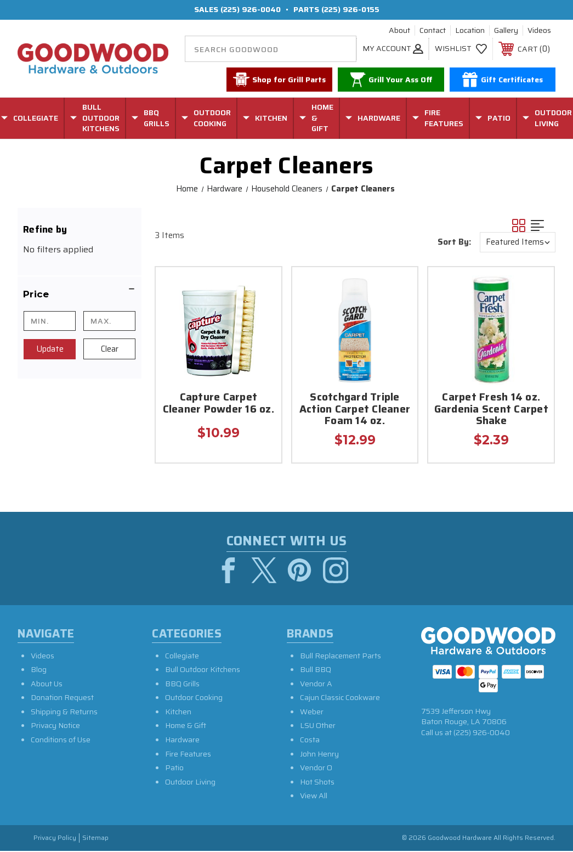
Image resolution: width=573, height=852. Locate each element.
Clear (109, 349)
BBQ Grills (182, 685)
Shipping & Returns (64, 713)
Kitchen (178, 713)
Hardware (182, 741)
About (399, 30)
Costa (310, 741)
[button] (79, 294)
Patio (174, 769)
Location (470, 30)
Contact (432, 30)
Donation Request (62, 699)
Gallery (506, 30)
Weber (312, 713)
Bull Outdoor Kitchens (202, 671)
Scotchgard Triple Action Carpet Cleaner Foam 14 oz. (354, 409)
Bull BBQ (315, 671)
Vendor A (316, 685)
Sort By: (454, 242)
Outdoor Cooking (194, 699)
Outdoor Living (190, 783)
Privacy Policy (54, 839)
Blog (39, 671)
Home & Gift (185, 727)
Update (50, 349)
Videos (539, 30)
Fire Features (188, 755)
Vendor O (316, 769)
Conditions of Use (60, 741)
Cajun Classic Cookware (340, 699)
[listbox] (517, 242)
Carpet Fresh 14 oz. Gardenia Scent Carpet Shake (491, 409)
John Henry (319, 755)
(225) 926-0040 (250, 9)
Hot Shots (317, 783)
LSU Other (318, 727)
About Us (47, 685)
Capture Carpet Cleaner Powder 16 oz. (218, 403)
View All (313, 797)
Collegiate (182, 657)
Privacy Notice (55, 727)
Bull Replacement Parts (340, 657)
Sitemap (95, 839)
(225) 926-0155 (350, 9)
